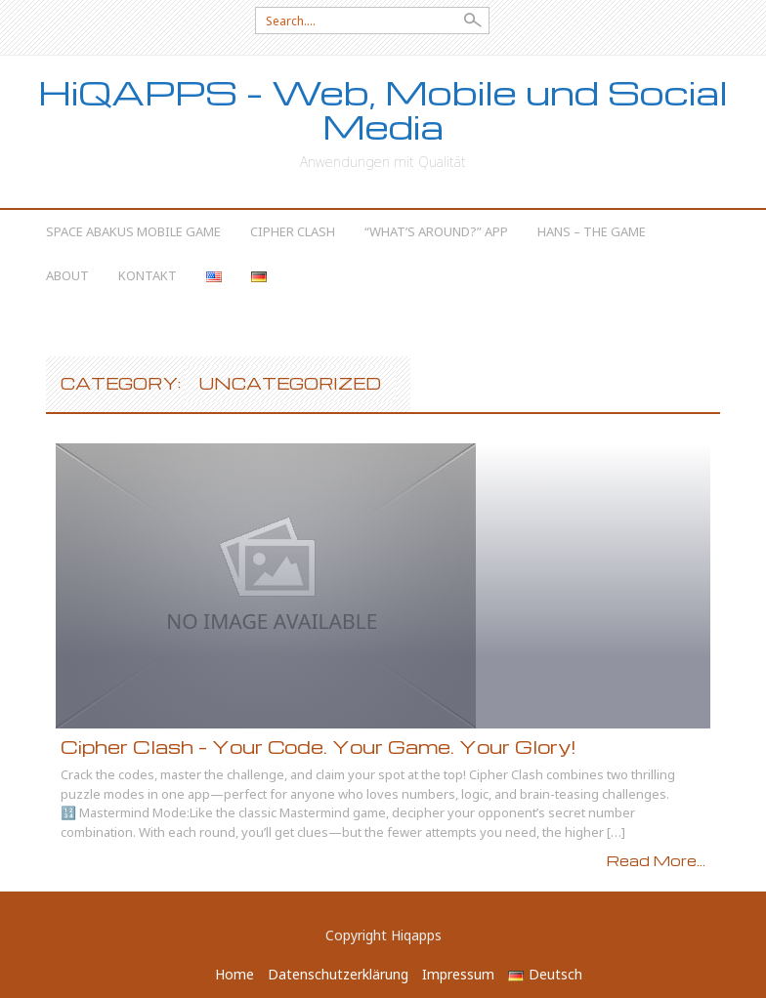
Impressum (458, 974)
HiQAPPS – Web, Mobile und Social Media (383, 109)
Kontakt (147, 275)
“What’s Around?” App (436, 231)
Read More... (656, 860)
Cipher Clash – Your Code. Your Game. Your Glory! (318, 746)
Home (234, 974)
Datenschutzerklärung (338, 974)
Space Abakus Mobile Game (133, 231)
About (67, 275)
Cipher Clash (292, 231)
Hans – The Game (591, 231)
